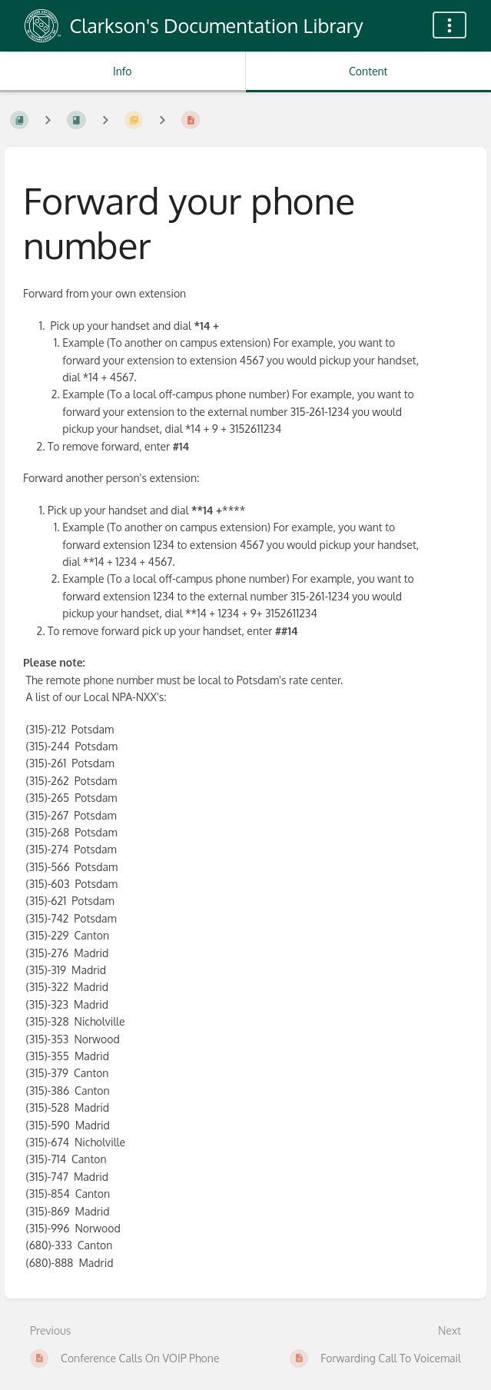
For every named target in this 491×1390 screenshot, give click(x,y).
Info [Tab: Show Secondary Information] (122, 71)
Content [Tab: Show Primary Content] (368, 71)
